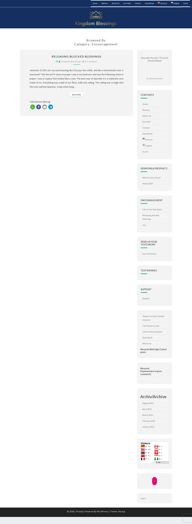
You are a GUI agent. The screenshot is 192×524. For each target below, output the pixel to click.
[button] (32, 107)
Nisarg (121, 511)
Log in (143, 498)
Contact (138, 3)
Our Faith (127, 3)
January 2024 (148, 426)
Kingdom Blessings (15, 3)
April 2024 (146, 409)
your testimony (149, 253)
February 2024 (148, 421)
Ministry (104, 3)
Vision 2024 (147, 183)
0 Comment (91, 61)
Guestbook (149, 3)
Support (146, 298)
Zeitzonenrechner (155, 78)
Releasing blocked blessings (76, 56)
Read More (77, 94)
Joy (144, 225)
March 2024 (147, 415)
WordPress (102, 511)
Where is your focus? (151, 177)
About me (115, 3)
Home (95, 3)
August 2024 (147, 403)
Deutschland (154, 59)
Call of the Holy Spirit (152, 209)
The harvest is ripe (150, 325)
